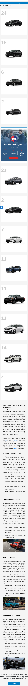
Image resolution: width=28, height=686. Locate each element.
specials (15, 448)
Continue (14, 683)
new (6, 440)
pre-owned (14, 440)
